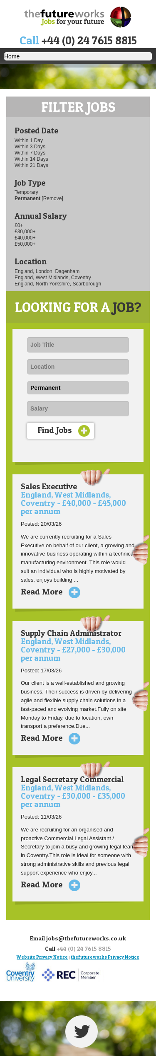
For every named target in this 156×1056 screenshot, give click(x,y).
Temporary (26, 192)
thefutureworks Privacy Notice (105, 957)
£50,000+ (25, 244)
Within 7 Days (30, 153)
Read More (47, 592)
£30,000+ (25, 231)
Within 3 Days (30, 147)
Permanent (28, 198)
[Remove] (52, 198)
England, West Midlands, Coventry (53, 277)
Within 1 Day (29, 140)
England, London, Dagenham (47, 271)
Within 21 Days (31, 165)
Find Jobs (63, 431)
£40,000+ (25, 238)
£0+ (19, 225)
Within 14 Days (31, 159)
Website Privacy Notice (42, 957)
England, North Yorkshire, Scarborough (58, 284)
